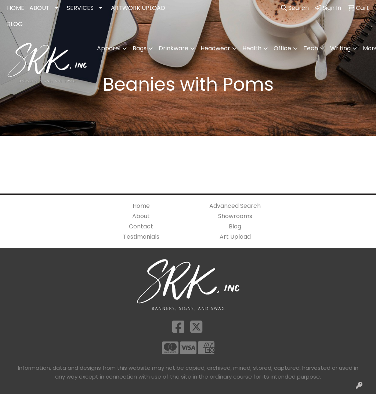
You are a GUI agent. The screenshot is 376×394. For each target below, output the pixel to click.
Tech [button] (310, 48)
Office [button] (282, 48)
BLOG (15, 24)
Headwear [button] (215, 48)
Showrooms (235, 216)
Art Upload (235, 236)
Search (295, 8)
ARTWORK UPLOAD (138, 8)
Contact (141, 226)
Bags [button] (140, 48)
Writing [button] (340, 48)
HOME (15, 8)
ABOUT (39, 8)
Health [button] (251, 48)
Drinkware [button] (173, 48)
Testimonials (141, 236)
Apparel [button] (108, 48)
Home (141, 206)
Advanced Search (235, 206)
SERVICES (80, 8)
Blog (235, 226)
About (141, 216)
